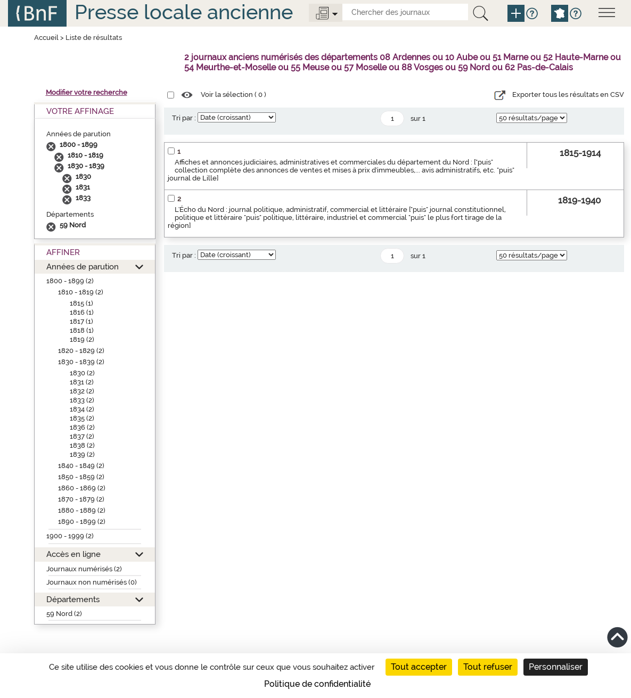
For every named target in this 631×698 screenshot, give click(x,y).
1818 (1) (82, 330)
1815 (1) (81, 303)
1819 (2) (82, 339)
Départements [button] (73, 599)
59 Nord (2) (64, 614)
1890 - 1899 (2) (81, 521)
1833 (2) (82, 400)
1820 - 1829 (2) (81, 351)
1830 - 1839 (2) (81, 362)
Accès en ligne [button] (73, 554)
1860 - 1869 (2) (81, 488)
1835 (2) (82, 418)
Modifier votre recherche (86, 92)
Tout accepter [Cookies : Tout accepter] (419, 667)
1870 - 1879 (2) (81, 499)
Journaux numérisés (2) (84, 569)
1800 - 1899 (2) (70, 281)
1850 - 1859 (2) (81, 477)
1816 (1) (82, 312)
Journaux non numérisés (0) (91, 582)
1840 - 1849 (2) (81, 466)
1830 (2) (82, 373)
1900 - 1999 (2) (70, 536)
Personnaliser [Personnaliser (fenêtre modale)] (556, 667)
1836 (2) (82, 427)
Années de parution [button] (82, 266)
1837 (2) (82, 436)
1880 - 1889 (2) (81, 510)
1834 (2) (82, 409)
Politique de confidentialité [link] (317, 684)
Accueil (46, 38)
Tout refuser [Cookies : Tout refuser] (487, 667)
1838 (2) (82, 445)
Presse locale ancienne (184, 12)
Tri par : (184, 118)
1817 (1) (81, 321)
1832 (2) (82, 391)
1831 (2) (82, 382)
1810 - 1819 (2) (80, 292)
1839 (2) (82, 454)
